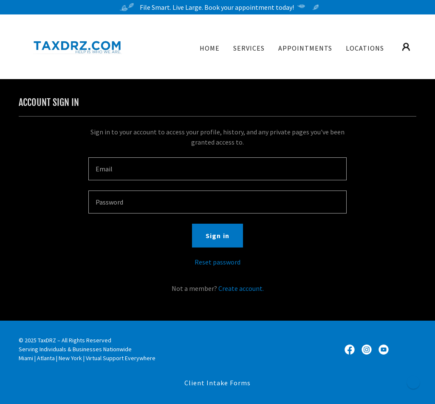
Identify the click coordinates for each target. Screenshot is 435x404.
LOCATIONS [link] (365, 48)
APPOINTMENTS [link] (305, 48)
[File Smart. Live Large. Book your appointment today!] (217, 7)
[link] (75, 46)
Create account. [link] (241, 288)
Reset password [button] (217, 262)
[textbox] (217, 168)
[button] (406, 46)
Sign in (217, 235)
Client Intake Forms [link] (217, 382)
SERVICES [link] (249, 48)
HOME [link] (210, 48)
